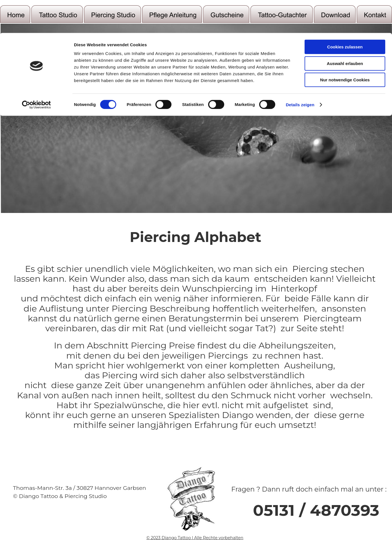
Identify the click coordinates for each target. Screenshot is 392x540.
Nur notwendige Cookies (345, 208)
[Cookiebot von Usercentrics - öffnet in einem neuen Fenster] (36, 233)
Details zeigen (300, 232)
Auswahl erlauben (345, 191)
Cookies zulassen (345, 175)
